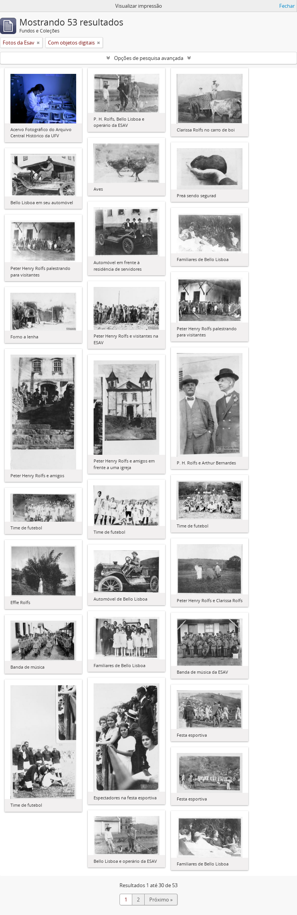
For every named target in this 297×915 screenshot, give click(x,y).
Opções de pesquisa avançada (148, 58)
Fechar (287, 5)
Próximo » (160, 899)
